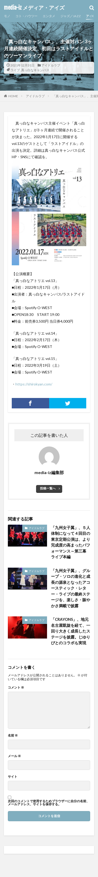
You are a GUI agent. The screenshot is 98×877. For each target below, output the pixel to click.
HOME (13, 96)
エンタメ (49, 16)
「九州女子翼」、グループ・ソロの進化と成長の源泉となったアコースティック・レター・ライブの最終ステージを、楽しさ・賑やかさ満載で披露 (70, 588)
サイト (12, 776)
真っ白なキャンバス (35, 70)
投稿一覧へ (48, 488)
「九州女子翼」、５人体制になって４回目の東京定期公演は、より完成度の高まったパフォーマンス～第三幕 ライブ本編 (70, 542)
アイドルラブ (50, 65)
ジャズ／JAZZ (70, 16)
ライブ (15, 70)
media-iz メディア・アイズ (34, 7)
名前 (13, 735)
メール (14, 756)
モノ (7, 16)
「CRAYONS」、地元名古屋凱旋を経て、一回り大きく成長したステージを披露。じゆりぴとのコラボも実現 (70, 631)
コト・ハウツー (26, 16)
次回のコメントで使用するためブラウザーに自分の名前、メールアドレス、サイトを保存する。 (48, 803)
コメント (16, 687)
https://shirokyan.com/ (33, 384)
